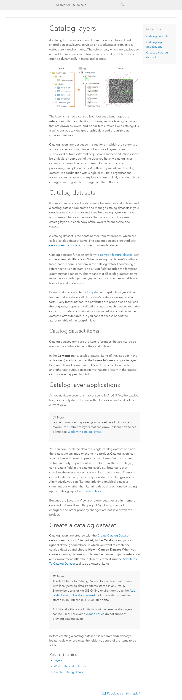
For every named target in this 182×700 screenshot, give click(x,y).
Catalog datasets (157, 36)
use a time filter (90, 490)
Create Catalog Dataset (113, 535)
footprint (93, 292)
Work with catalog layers (84, 431)
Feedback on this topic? (123, 693)
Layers (58, 660)
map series (96, 613)
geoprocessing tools (63, 245)
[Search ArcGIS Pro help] (87, 5)
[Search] (122, 5)
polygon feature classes (116, 254)
